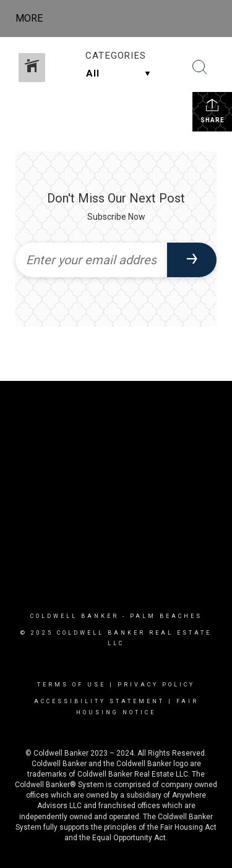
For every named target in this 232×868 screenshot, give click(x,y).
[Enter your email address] (91, 260)
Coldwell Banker (74, 616)
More (29, 18)
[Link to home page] (127, 18)
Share (212, 110)
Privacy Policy (156, 685)
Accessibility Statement (99, 701)
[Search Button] (200, 67)
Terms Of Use (71, 685)
